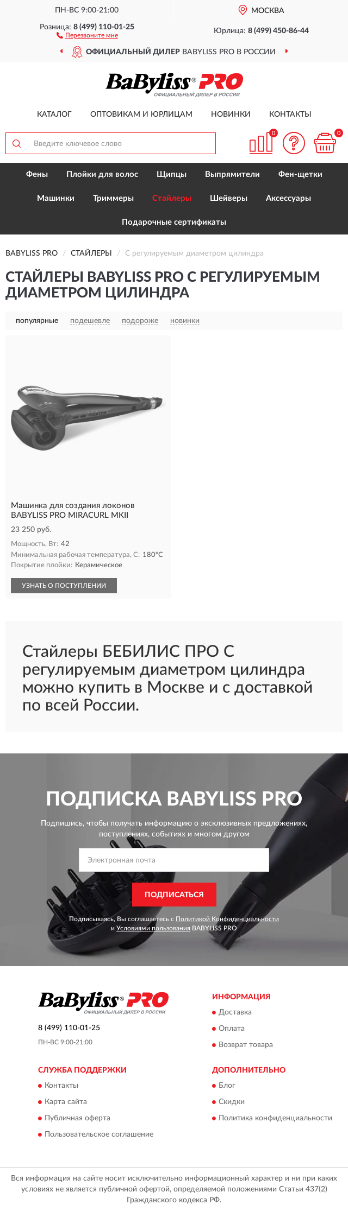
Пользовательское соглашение (99, 1135)
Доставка (235, 1012)
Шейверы (228, 198)
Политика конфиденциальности (275, 1119)
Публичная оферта (77, 1119)
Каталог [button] (54, 114)
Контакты (290, 114)
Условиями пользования (153, 928)
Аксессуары (288, 198)
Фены (37, 174)
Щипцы (172, 174)
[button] (87, 34)
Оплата (232, 1028)
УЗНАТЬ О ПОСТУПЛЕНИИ (64, 585)
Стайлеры (171, 198)
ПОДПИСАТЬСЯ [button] (174, 895)
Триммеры (113, 198)
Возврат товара (246, 1045)
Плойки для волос (102, 174)
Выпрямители (232, 174)
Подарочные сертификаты (174, 222)
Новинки (231, 114)
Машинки (55, 198)
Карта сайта (66, 1102)
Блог (227, 1086)
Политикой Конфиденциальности (227, 919)
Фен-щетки (300, 174)
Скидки (232, 1102)
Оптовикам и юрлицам (141, 114)
